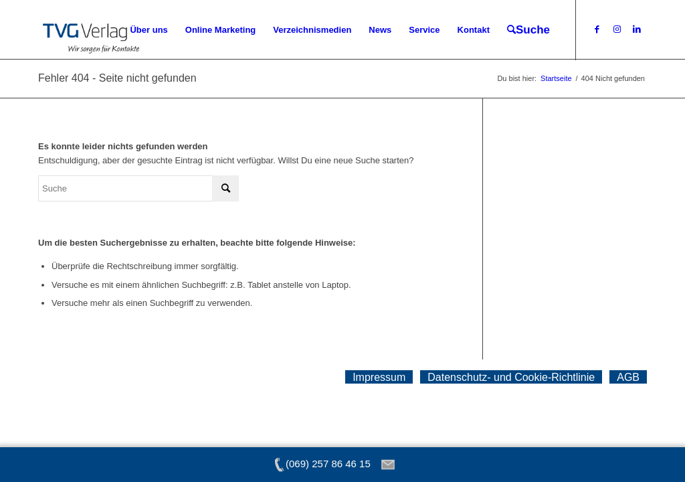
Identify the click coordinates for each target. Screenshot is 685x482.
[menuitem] (148, 30)
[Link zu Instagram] (617, 29)
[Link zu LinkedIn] (637, 29)
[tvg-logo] (91, 30)
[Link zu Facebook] (597, 29)
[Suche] (528, 30)
